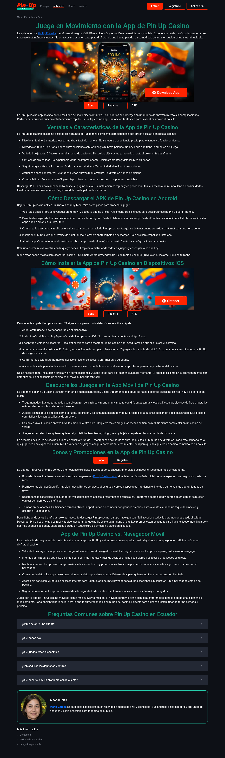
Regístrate (174, 6)
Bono (91, 105)
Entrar (155, 6)
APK (134, 105)
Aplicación (197, 6)
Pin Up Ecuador (47, 33)
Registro (113, 105)
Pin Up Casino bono (105, 476)
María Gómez (58, 706)
